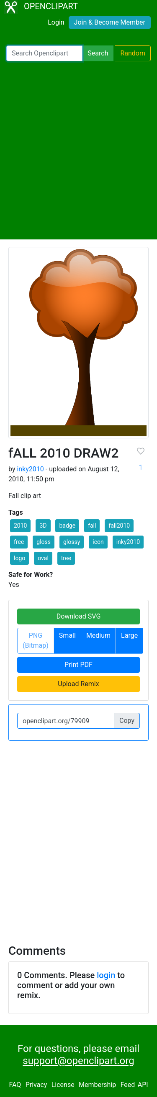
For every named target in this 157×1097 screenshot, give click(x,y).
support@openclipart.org (78, 1061)
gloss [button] (43, 541)
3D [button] (42, 525)
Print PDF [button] (78, 665)
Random (132, 53)
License (63, 1085)
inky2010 (30, 469)
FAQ (15, 1085)
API (143, 1085)
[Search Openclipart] (44, 53)
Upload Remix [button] (78, 684)
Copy (126, 721)
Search (98, 53)
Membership (97, 1085)
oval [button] (43, 558)
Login (56, 22)
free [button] (19, 541)
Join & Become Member (109, 22)
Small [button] (67, 635)
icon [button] (98, 541)
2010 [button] (20, 525)
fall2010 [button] (119, 525)
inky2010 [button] (128, 541)
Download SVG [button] (79, 616)
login (106, 975)
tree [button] (66, 558)
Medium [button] (98, 635)
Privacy (36, 1085)
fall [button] (92, 525)
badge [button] (67, 525)
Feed (128, 1085)
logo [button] (19, 558)
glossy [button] (71, 541)
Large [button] (129, 635)
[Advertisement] (78, 150)
